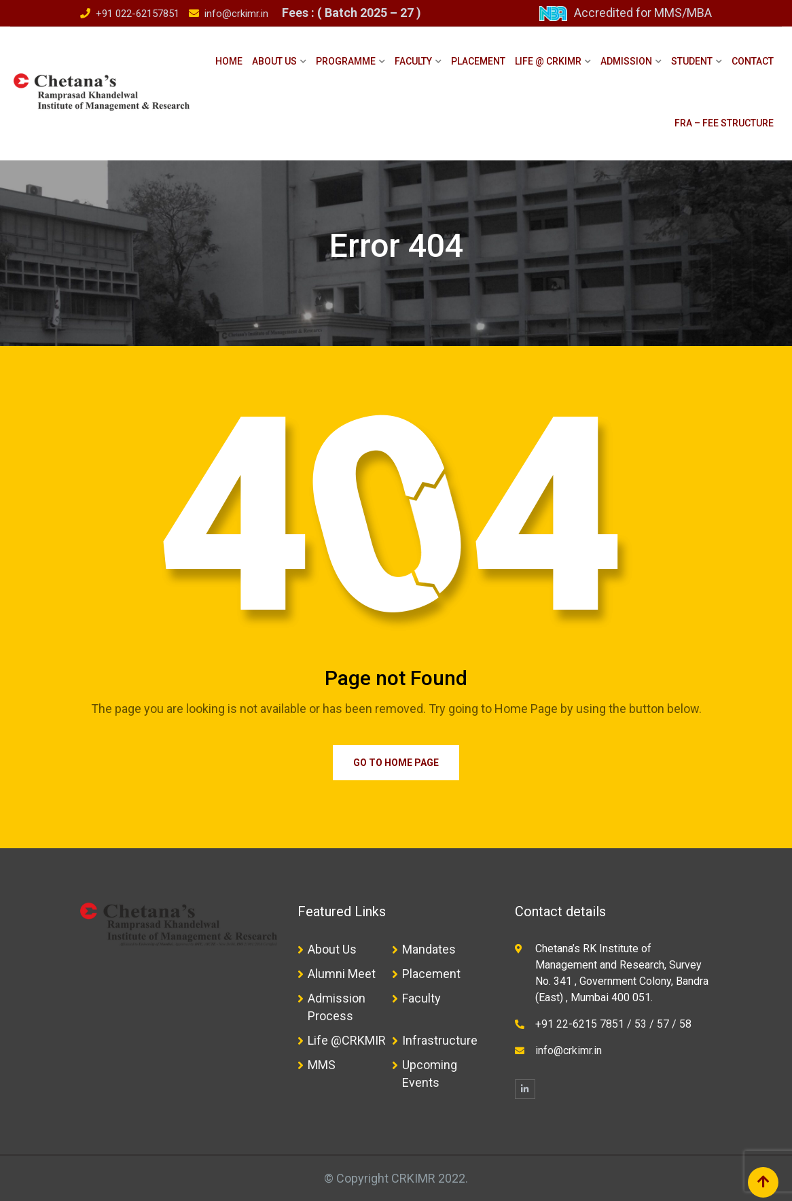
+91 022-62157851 (137, 13)
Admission (626, 61)
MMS (322, 1065)
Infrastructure (440, 1040)
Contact (753, 61)
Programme (346, 61)
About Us (274, 61)
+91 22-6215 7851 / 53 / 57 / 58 (613, 1023)
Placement (478, 61)
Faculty (413, 61)
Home (228, 61)
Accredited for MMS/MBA (643, 12)
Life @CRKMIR (347, 1040)
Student (692, 61)
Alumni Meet (342, 974)
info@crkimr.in (236, 13)
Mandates (429, 949)
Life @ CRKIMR (548, 61)
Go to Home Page (396, 762)
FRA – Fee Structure (724, 123)
